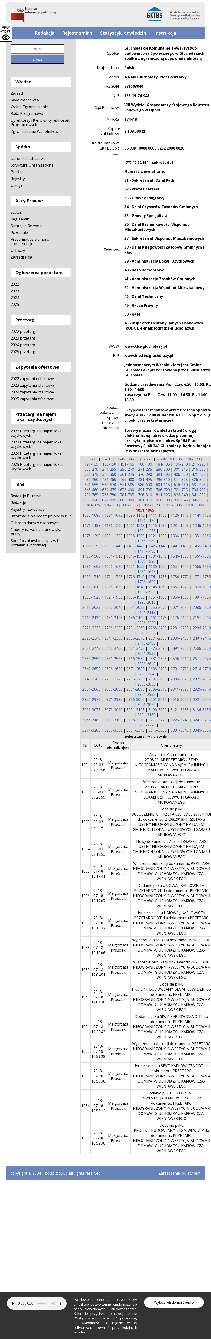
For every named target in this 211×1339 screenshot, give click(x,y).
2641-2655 (91, 668)
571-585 (127, 484)
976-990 (111, 505)
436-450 (91, 479)
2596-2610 (180, 658)
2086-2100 (202, 607)
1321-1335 (157, 535)
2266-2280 (157, 627)
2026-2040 (113, 607)
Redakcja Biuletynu (27, 495)
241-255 (109, 469)
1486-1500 (91, 556)
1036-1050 (195, 505)
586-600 (145, 484)
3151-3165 (146, 714)
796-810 (145, 494)
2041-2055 (135, 607)
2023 (15, 290)
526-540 (199, 479)
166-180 (145, 464)
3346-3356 (202, 730)
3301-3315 (135, 730)
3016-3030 (180, 699)
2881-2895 (135, 689)
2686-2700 (157, 668)
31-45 (120, 459)
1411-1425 (135, 546)
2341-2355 (113, 638)
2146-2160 (135, 617)
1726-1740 (135, 576)
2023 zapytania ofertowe (32, 385)
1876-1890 (202, 587)
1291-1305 (113, 535)
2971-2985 (113, 699)
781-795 (127, 494)
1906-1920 (91, 597)
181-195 (163, 464)
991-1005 (130, 505)
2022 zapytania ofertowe (32, 378)
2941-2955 (146, 694)
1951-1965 (157, 597)
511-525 (181, 479)
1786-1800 (146, 581)
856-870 (91, 500)
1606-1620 (113, 566)
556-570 (109, 484)
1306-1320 (135, 535)
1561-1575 (202, 556)
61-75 (147, 459)
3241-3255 (202, 720)
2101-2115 (146, 612)
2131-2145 (113, 617)
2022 (15, 284)
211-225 (199, 464)
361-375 (127, 474)
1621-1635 (135, 566)
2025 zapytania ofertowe (32, 398)
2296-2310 (202, 627)
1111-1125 (157, 515)
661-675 (109, 489)
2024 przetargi (23, 344)
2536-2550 (91, 658)
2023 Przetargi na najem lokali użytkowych (37, 444)
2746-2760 (91, 679)
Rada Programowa (27, 113)
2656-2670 (113, 668)
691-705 (145, 489)
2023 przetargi (23, 338)
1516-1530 (135, 556)
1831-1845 (135, 587)
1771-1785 (202, 576)
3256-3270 (146, 725)
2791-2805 (157, 679)
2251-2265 (135, 627)
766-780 (109, 494)
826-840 (181, 494)
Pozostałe (19, 232)
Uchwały (18, 250)
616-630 (181, 484)
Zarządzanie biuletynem (179, 1173)
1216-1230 (157, 525)
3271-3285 (91, 730)
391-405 (163, 474)
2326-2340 (91, 638)
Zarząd (17, 93)
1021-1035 (173, 505)
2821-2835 (202, 679)
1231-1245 (180, 525)
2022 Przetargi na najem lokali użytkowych (37, 433)
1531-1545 (157, 556)
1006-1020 (151, 505)
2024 (15, 297)
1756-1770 (180, 576)
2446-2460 (113, 648)
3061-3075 (91, 709)
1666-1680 (202, 566)
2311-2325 (146, 633)
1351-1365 (202, 535)
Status (16, 212)
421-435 (199, 474)
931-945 (181, 500)
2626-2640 (146, 663)
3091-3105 (135, 709)
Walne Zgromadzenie (29, 106)
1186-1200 (113, 525)
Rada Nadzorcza (25, 100)
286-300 (163, 469)
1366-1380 (146, 540)
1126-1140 (180, 515)
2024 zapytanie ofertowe (32, 392)
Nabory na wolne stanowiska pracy (36, 531)
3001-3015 (157, 699)
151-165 (127, 464)
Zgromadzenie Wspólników (34, 131)
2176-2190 (180, 617)
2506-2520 (202, 648)
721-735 (181, 489)
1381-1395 (91, 546)
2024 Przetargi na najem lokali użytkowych (37, 455)
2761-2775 (113, 679)
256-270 (127, 469)
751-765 (91, 494)
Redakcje (18, 502)
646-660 (91, 489)
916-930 (163, 500)
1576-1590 (146, 561)
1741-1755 (157, 576)
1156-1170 (146, 520)
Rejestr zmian (77, 33)
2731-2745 (146, 673)
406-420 (181, 474)
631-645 (199, 484)
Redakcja (44, 33)
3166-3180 (91, 720)
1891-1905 (146, 592)
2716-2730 (202, 668)
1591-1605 (91, 566)
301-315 (181, 469)
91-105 (176, 459)
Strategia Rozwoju (27, 225)
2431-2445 (91, 648)
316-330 (199, 469)
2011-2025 (91, 607)
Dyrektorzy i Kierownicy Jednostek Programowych (40, 122)
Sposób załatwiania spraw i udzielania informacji (34, 543)
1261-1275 (146, 530)
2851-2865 (91, 689)
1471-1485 (146, 551)
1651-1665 (180, 566)
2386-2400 (180, 638)
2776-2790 (135, 679)
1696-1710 (91, 576)
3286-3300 (113, 730)
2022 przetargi (23, 331)
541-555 (91, 484)
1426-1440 (157, 546)
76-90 (161, 459)
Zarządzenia (21, 257)
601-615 (163, 484)
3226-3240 (180, 720)
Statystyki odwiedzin (123, 33)
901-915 (145, 500)
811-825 (163, 494)
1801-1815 (91, 587)
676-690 (127, 489)
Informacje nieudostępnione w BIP (41, 516)
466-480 (127, 479)
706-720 (163, 489)
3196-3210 (135, 720)
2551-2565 (113, 658)
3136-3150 (202, 709)
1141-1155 (202, 515)
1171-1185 (91, 525)
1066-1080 (91, 515)
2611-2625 (202, 658)
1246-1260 (202, 525)
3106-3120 (157, 709)
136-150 (109, 464)
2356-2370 (135, 638)
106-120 (193, 459)
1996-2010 (146, 602)
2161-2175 (157, 617)
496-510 (163, 479)
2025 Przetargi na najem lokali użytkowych (37, 466)
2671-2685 (135, 668)
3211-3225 (157, 720)
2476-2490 (157, 648)
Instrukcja (165, 33)
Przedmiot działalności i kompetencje (31, 241)
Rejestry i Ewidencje (28, 509)
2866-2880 (113, 689)
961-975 (93, 505)
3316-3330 (157, 730)
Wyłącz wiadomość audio (174, 1302)
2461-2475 (135, 648)
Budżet (17, 171)
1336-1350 (180, 535)
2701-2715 (180, 668)
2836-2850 (146, 684)
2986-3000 (135, 699)
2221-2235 (91, 627)
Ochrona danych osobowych (35, 522)
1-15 (94, 459)
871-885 (109, 500)
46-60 (134, 459)
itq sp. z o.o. (55, 1173)
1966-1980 (180, 597)
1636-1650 (157, 566)
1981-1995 (202, 597)
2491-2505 (180, 648)
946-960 (199, 500)
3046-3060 (146, 704)
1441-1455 (180, 546)
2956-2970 (91, 699)
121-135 (91, 464)
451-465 (109, 479)
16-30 (106, 459)
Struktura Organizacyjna (32, 165)
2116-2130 (91, 617)
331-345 (91, 474)
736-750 (199, 489)
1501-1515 (113, 556)
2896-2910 (157, 689)
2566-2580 (135, 658)
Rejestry (18, 178)
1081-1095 (113, 515)
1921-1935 (113, 597)
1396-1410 (113, 546)
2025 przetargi (23, 351)
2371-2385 (157, 638)
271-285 (145, 469)
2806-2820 (180, 679)
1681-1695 (146, 571)
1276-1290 (91, 535)
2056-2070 (157, 607)
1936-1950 (135, 597)
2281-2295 (180, 627)
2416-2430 (146, 643)
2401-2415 (202, 638)
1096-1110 (135, 515)
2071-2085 (180, 607)
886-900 (127, 500)
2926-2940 (202, 689)
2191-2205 (202, 617)
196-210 (181, 464)
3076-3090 (113, 709)
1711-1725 (113, 576)
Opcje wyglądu (6, 29)
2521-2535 (146, 653)
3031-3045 (202, 699)
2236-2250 (113, 627)
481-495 (145, 479)
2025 (15, 304)
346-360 (109, 474)
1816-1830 (113, 587)
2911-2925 (180, 689)
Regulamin (20, 219)
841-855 (199, 494)
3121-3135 (180, 709)
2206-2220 (146, 622)
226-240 (91, 469)
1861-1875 (180, 587)
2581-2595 (157, 658)
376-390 (145, 474)
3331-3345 (180, 730)
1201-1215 (135, 525)
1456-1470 (202, 546)
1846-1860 (157, 587)
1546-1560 (180, 556)
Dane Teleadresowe (28, 158)
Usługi (16, 185)
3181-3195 (113, 720)
